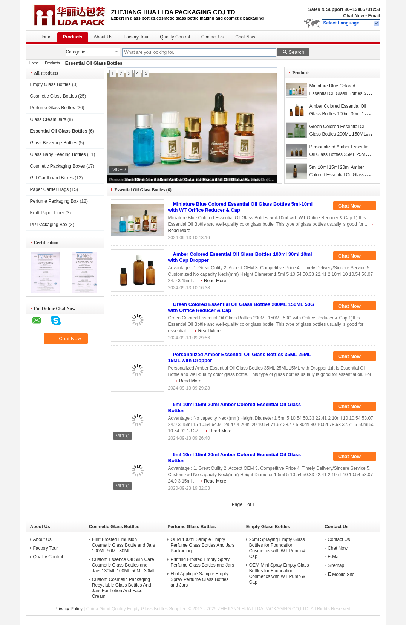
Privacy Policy (68, 608)
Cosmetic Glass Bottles (53, 96)
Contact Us (212, 37)
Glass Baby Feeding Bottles (58, 154)
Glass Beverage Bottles (53, 142)
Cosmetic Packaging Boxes (57, 166)
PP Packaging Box (48, 224)
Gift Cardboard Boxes (52, 177)
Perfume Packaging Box (54, 201)
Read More (215, 280)
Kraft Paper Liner (47, 212)
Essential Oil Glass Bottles (58, 131)
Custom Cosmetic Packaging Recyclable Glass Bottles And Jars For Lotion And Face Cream (121, 588)
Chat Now (353, 15)
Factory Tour (136, 37)
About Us (103, 37)
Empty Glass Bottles (50, 84)
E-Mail (334, 556)
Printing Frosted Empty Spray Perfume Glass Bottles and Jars (202, 562)
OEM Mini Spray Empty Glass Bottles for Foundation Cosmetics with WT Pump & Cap (279, 573)
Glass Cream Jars (48, 119)
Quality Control (175, 37)
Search (296, 52)
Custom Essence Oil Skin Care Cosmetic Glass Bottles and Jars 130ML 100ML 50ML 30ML (123, 565)
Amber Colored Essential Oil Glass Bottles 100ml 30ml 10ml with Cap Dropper (340, 114)
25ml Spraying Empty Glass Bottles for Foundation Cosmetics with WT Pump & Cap (277, 548)
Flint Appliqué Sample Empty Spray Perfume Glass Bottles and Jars (199, 579)
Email (374, 15)
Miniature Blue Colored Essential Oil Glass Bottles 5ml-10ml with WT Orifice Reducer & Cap (240, 207)
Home (46, 37)
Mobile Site (341, 574)
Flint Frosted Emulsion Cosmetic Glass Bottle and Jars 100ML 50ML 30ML (123, 545)
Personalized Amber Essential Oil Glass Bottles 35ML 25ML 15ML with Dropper (339, 154)
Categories (77, 52)
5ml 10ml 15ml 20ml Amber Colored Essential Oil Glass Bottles (192, 179)
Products (73, 37)
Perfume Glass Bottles (52, 107)
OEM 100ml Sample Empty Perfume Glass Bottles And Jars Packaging (202, 545)
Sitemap (336, 565)
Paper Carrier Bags (49, 189)
